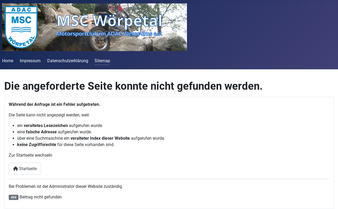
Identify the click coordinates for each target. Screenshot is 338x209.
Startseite (25, 168)
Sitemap (102, 60)
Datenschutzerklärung (67, 60)
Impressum (30, 60)
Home (7, 60)
